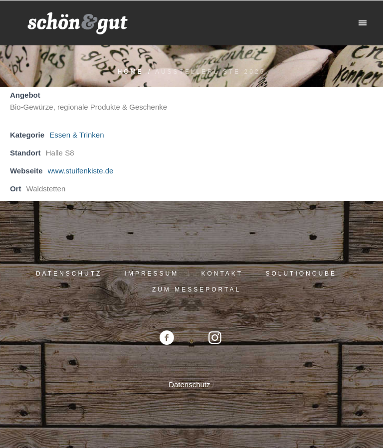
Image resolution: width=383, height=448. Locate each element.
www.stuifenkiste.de (81, 170)
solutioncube (301, 274)
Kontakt (222, 274)
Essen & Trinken (76, 135)
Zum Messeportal (196, 290)
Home (131, 71)
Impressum (152, 274)
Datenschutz (69, 274)
